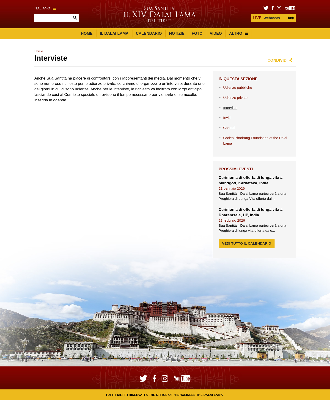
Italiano (45, 8)
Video (216, 33)
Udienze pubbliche (237, 87)
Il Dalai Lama (114, 33)
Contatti (229, 128)
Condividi (277, 60)
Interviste (230, 108)
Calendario (149, 33)
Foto (197, 33)
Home (87, 33)
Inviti (226, 118)
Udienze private (235, 98)
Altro (238, 33)
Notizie (176, 33)
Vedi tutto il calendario (246, 243)
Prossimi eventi (236, 169)
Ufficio (38, 51)
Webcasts (266, 18)
